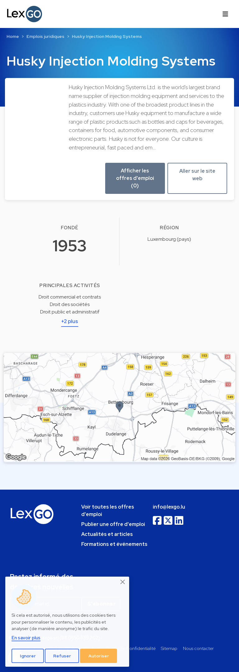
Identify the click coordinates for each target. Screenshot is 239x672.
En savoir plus (26, 638)
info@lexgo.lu (169, 507)
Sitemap (169, 648)
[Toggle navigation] (225, 14)
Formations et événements (114, 544)
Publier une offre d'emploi (113, 524)
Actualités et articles (107, 534)
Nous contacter (198, 648)
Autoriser (98, 656)
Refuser (62, 656)
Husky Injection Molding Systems (107, 36)
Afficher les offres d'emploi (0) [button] (135, 178)
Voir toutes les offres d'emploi (107, 511)
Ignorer (28, 656)
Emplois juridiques (45, 36)
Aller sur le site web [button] (197, 175)
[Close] (123, 582)
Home (13, 36)
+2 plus (69, 321)
